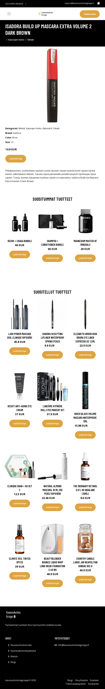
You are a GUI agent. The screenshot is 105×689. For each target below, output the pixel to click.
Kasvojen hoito (16, 39)
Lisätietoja (15, 158)
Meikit (22, 128)
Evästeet (94, 680)
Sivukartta (93, 683)
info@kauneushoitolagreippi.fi (73, 645)
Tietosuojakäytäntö (76, 683)
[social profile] (25, 3)
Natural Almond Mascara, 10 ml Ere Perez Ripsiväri (53, 489)
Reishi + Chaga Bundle (20, 241)
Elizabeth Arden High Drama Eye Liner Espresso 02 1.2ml (85, 337)
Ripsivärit (47, 128)
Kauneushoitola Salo (21, 645)
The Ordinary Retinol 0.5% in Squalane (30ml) (85, 489)
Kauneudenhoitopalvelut (23, 650)
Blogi (13, 662)
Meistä (14, 656)
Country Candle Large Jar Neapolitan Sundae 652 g (85, 562)
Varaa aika (90, 14)
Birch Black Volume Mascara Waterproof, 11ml (85, 417)
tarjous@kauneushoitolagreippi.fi (79, 3)
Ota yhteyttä (81, 680)
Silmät (30, 39)
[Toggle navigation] (9, 13)
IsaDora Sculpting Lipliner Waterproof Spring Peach (52, 337)
